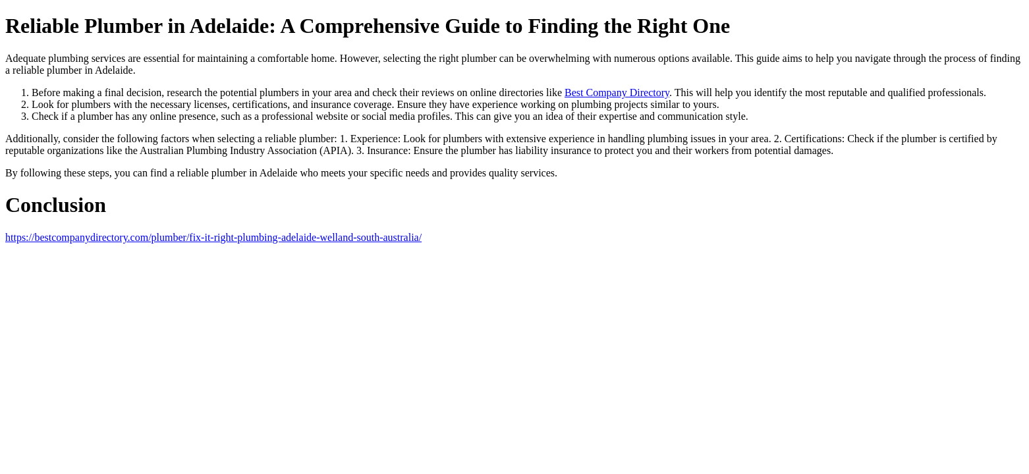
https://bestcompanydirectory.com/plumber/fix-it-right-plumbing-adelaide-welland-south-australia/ (213, 237)
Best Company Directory (617, 92)
